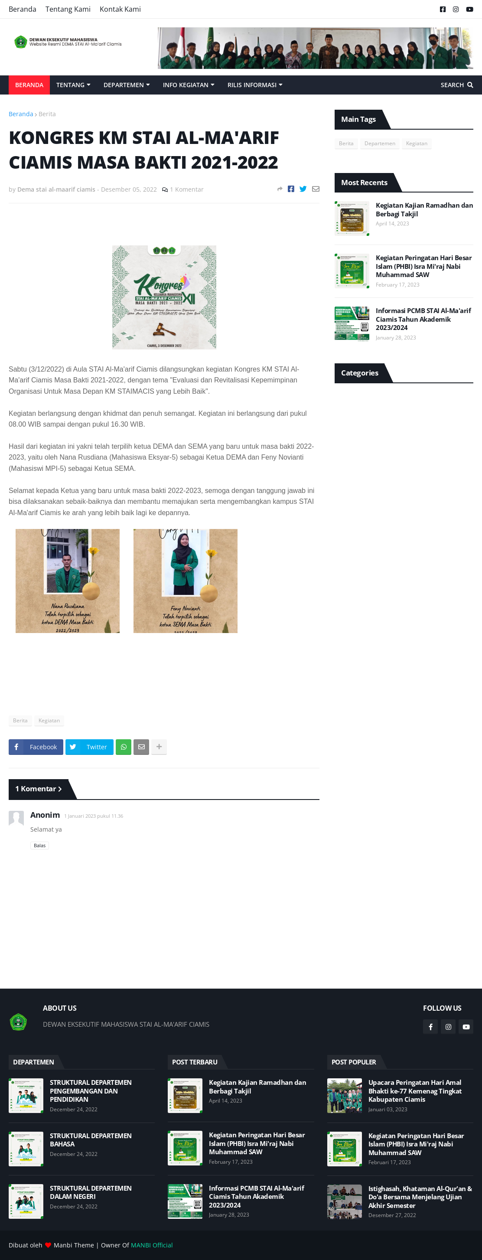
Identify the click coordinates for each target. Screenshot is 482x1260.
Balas (40, 845)
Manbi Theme (74, 1245)
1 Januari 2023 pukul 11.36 (93, 816)
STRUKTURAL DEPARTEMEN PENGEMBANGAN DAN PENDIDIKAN (91, 1090)
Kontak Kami (120, 9)
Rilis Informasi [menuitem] (252, 85)
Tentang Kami (68, 9)
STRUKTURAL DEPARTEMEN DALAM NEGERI (91, 1192)
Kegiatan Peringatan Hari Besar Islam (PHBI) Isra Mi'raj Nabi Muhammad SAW (424, 266)
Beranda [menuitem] (29, 85)
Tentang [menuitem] (70, 85)
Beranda (22, 9)
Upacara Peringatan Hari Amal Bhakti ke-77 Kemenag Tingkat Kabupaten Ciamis (415, 1090)
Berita (47, 114)
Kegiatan (49, 720)
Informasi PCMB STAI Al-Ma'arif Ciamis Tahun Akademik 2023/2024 (423, 319)
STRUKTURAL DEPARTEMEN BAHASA (91, 1140)
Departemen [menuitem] (124, 85)
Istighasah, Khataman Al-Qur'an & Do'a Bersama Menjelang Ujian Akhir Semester (420, 1197)
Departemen (380, 143)
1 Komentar (187, 189)
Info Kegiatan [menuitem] (185, 85)
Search (452, 85)
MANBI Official (152, 1245)
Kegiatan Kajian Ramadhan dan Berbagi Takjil (424, 209)
